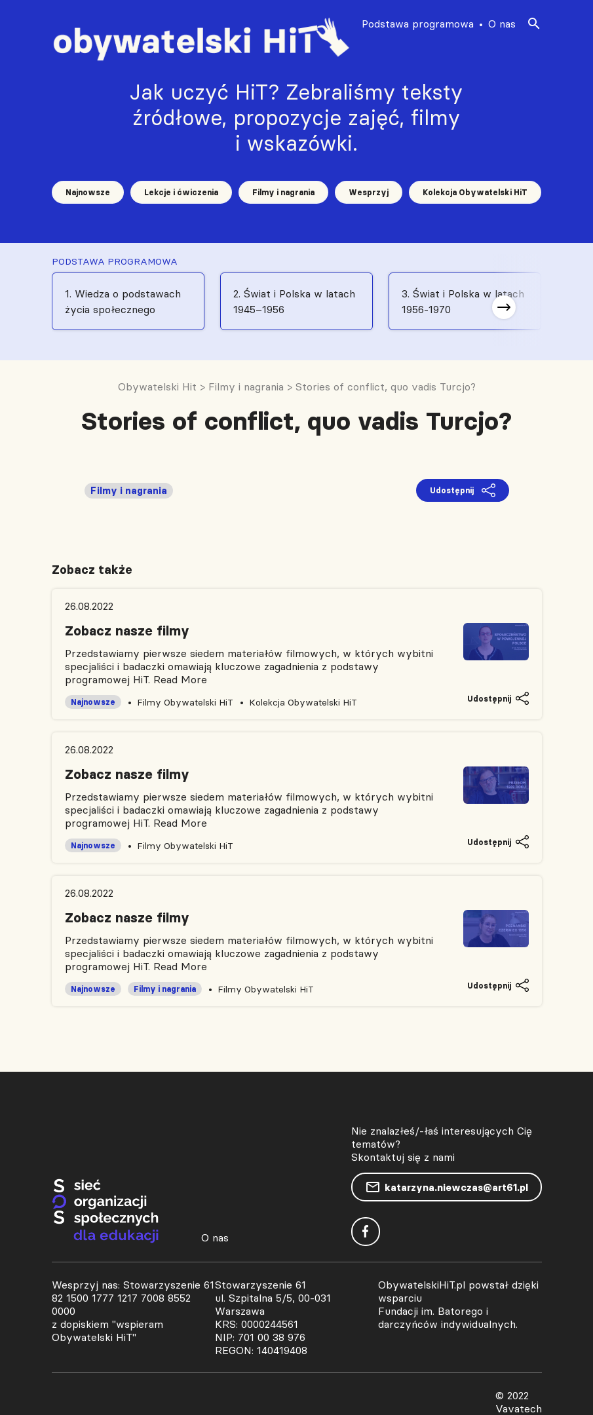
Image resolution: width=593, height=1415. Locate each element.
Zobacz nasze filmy (127, 631)
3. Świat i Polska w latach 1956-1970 (463, 301)
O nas (502, 23)
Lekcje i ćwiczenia (181, 192)
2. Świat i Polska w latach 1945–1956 (294, 301)
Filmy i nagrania (283, 192)
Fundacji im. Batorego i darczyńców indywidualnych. (448, 1317)
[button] (504, 307)
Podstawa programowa (418, 23)
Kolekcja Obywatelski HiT (475, 192)
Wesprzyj (369, 192)
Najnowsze (88, 192)
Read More (180, 679)
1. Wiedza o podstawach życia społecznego (123, 301)
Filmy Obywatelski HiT (185, 702)
